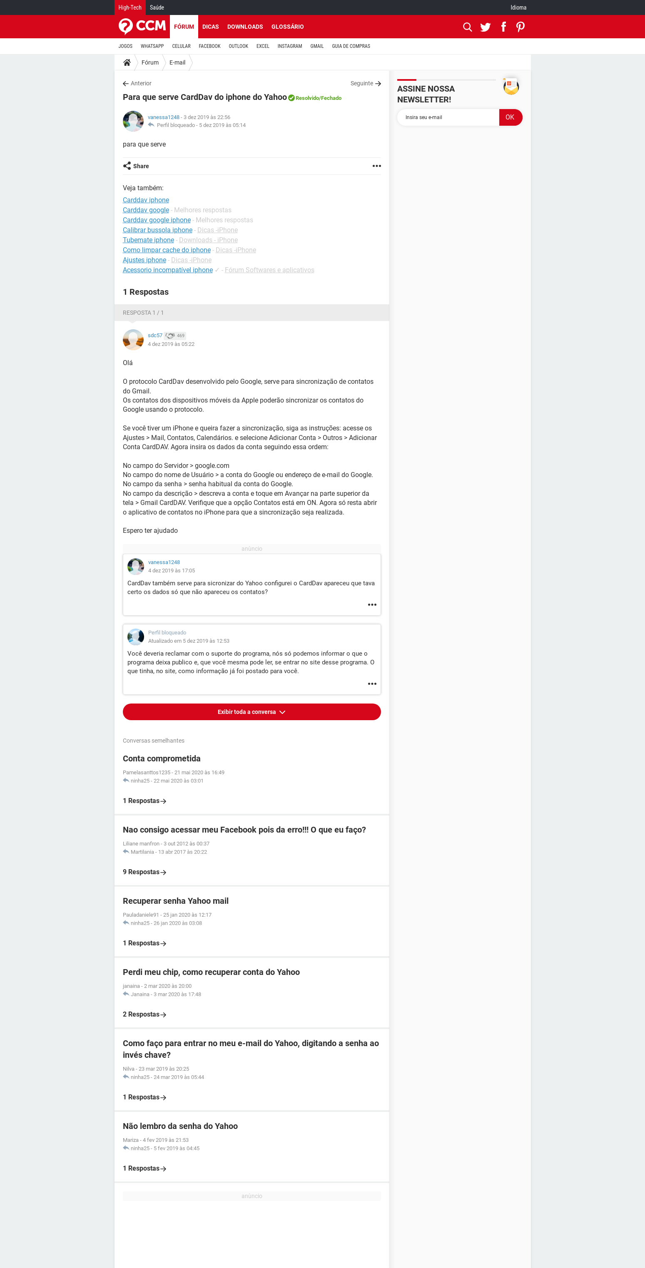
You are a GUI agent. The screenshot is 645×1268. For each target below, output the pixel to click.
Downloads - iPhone (208, 240)
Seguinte (362, 83)
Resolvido (307, 98)
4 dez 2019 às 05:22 (171, 344)
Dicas (210, 26)
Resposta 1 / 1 (143, 312)
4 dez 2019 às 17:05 (171, 570)
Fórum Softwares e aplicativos (269, 270)
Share (141, 166)
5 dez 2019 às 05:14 (222, 125)
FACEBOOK (210, 46)
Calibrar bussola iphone (157, 230)
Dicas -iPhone (217, 230)
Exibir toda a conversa (247, 712)
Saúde (157, 7)
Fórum (184, 26)
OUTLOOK (238, 46)
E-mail (177, 62)
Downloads (245, 26)
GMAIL (317, 46)
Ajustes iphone (144, 260)
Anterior (141, 83)
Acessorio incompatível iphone (168, 270)
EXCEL (263, 46)
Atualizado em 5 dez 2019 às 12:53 (188, 641)
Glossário (287, 26)
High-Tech (130, 7)
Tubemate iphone (148, 240)
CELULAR (181, 46)
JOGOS (126, 46)
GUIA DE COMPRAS (351, 46)
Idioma (519, 7)
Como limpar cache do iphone (167, 250)
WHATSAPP (152, 46)
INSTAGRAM (290, 46)
